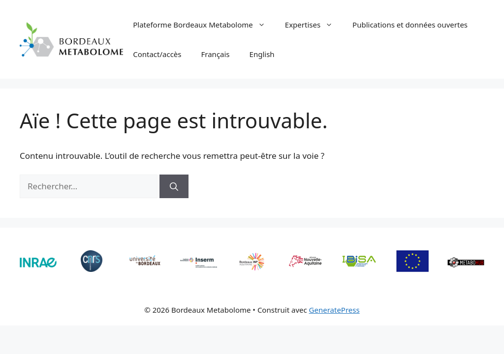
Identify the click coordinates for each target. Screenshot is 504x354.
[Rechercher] (174, 186)
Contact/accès (157, 54)
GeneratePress (334, 310)
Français (215, 54)
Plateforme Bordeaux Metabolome (204, 24)
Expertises (314, 24)
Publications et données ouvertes (410, 25)
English (262, 54)
